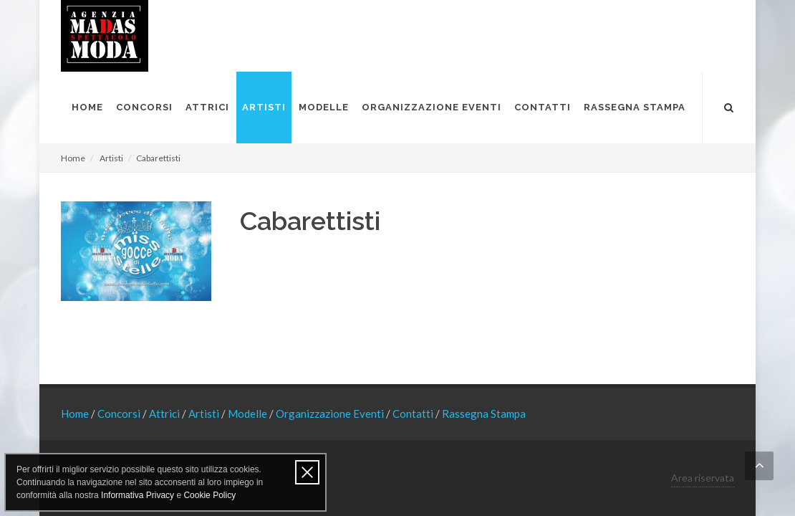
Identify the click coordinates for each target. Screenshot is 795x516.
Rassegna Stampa (484, 413)
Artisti (111, 158)
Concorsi (120, 413)
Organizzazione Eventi (331, 413)
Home (73, 158)
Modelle (248, 413)
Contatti (413, 413)
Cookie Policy (209, 495)
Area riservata (702, 478)
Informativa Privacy (137, 495)
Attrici (165, 413)
